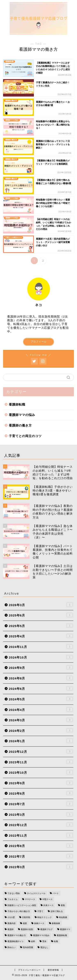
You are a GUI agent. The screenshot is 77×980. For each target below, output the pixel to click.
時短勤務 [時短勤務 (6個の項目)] (63, 917)
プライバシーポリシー (29, 970)
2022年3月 (41, 867)
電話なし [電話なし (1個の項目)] (44, 947)
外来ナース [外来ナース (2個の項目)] (48, 905)
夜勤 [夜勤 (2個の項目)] (63, 905)
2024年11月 (41, 646)
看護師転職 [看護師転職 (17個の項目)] (62, 935)
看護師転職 (17, 404)
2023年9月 (41, 783)
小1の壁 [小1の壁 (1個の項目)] (11, 917)
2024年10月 (41, 657)
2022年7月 (41, 856)
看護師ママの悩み (22, 415)
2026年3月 (41, 605)
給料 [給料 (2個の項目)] (33, 941)
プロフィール (39, 341)
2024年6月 (41, 688)
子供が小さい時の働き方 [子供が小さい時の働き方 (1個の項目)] (18, 911)
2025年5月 (41, 626)
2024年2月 (41, 730)
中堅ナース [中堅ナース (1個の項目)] (47, 899)
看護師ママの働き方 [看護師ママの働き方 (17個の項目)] (16, 935)
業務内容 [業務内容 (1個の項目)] (11, 923)
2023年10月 (41, 772)
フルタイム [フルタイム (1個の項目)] (12, 899)
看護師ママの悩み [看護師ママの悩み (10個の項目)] (41, 935)
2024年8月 (41, 678)
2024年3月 (41, 720)
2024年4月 (41, 709)
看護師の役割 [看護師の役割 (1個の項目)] (27, 929)
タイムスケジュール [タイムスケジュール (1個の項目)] (36, 893)
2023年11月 (41, 762)
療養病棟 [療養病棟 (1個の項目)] (56, 923)
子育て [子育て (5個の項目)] (40, 911)
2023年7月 (41, 804)
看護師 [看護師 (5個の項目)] (10, 929)
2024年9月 (41, 667)
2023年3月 (41, 814)
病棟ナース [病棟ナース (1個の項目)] (39, 923)
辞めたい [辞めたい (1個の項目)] (11, 947)
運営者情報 (53, 970)
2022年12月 (41, 825)
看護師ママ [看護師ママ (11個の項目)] (65, 929)
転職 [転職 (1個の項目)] (56, 941)
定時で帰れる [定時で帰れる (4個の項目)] (57, 911)
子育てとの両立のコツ (25, 436)
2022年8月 (41, 845)
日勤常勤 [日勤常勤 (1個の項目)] (26, 917)
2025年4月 (41, 636)
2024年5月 (41, 699)
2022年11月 (41, 835)
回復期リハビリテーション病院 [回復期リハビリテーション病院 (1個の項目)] (21, 905)
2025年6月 (41, 615)
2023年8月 (41, 793)
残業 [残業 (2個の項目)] (25, 923)
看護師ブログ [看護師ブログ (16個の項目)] (46, 929)
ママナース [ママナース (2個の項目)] (30, 899)
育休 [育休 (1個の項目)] (44, 941)
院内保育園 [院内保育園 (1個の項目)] (28, 947)
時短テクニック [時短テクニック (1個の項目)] (44, 917)
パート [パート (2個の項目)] (56, 893)
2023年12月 (41, 751)
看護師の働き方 (20, 425)
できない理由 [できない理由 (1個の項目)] (13, 893)
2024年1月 (41, 741)
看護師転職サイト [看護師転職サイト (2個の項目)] (15, 941)
